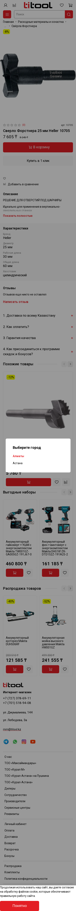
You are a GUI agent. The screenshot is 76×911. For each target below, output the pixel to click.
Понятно (19, 906)
